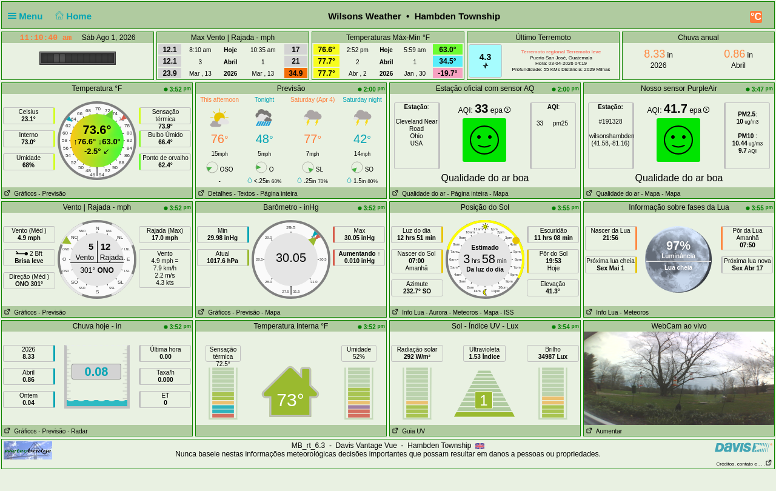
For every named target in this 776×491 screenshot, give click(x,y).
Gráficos (19, 193)
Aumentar (603, 431)
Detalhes (214, 193)
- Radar (77, 431)
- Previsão (51, 193)
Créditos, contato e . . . (744, 464)
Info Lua (407, 312)
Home (72, 16)
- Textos (244, 193)
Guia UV (407, 431)
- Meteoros (463, 312)
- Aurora (436, 312)
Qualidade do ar (418, 193)
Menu (28, 16)
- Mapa (498, 193)
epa (500, 110)
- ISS (506, 312)
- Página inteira (276, 193)
